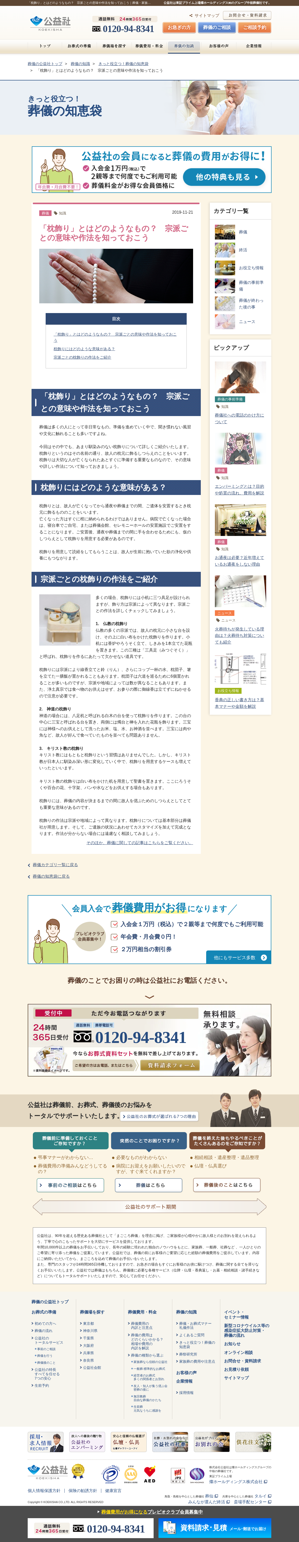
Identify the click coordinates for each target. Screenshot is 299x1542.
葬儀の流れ (44, 1331)
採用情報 (186, 1393)
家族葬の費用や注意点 (197, 1361)
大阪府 (88, 1345)
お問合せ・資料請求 (242, 1361)
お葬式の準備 (79, 46)
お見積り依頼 (236, 1369)
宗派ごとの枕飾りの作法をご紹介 (82, 357)
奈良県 (88, 1360)
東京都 (88, 1323)
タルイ (260, 1496)
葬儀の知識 (184, 46)
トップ (45, 46)
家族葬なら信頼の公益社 (150, 1362)
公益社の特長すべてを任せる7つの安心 (47, 1374)
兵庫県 (88, 1353)
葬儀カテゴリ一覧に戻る (55, 865)
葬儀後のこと (46, 1362)
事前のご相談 (46, 1349)
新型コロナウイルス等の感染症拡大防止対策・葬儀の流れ (246, 1330)
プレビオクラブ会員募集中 (149, 1512)
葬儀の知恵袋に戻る (51, 876)
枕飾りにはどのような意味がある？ (84, 349)
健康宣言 (113, 1490)
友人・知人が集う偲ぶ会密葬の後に (150, 1387)
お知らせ (232, 1344)
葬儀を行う (45, 1356)
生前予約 (42, 1385)
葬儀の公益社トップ (50, 1302)
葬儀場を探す (114, 46)
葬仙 (209, 1496)
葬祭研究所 (188, 1354)
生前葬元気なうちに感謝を (147, 1408)
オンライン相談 (238, 1352)
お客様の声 (219, 46)
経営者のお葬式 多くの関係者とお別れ (149, 1377)
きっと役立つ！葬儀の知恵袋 (197, 1344)
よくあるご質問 (191, 1335)
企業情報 (254, 46)
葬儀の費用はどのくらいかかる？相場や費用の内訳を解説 (147, 1341)
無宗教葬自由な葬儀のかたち (147, 1398)
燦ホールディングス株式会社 (236, 1481)
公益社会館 (92, 1367)
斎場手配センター (250, 1502)
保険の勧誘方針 (82, 1490)
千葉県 (88, 1338)
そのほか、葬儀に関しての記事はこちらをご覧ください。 (139, 843)
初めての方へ (45, 1323)
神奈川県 (90, 1331)
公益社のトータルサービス (49, 1340)
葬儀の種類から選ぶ (147, 1355)
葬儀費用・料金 (149, 46)
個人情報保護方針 (44, 1490)
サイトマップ (207, 15)
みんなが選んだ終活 (206, 1502)
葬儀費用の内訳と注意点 (142, 1325)
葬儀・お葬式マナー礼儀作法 (195, 1325)
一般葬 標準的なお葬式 (149, 1369)
